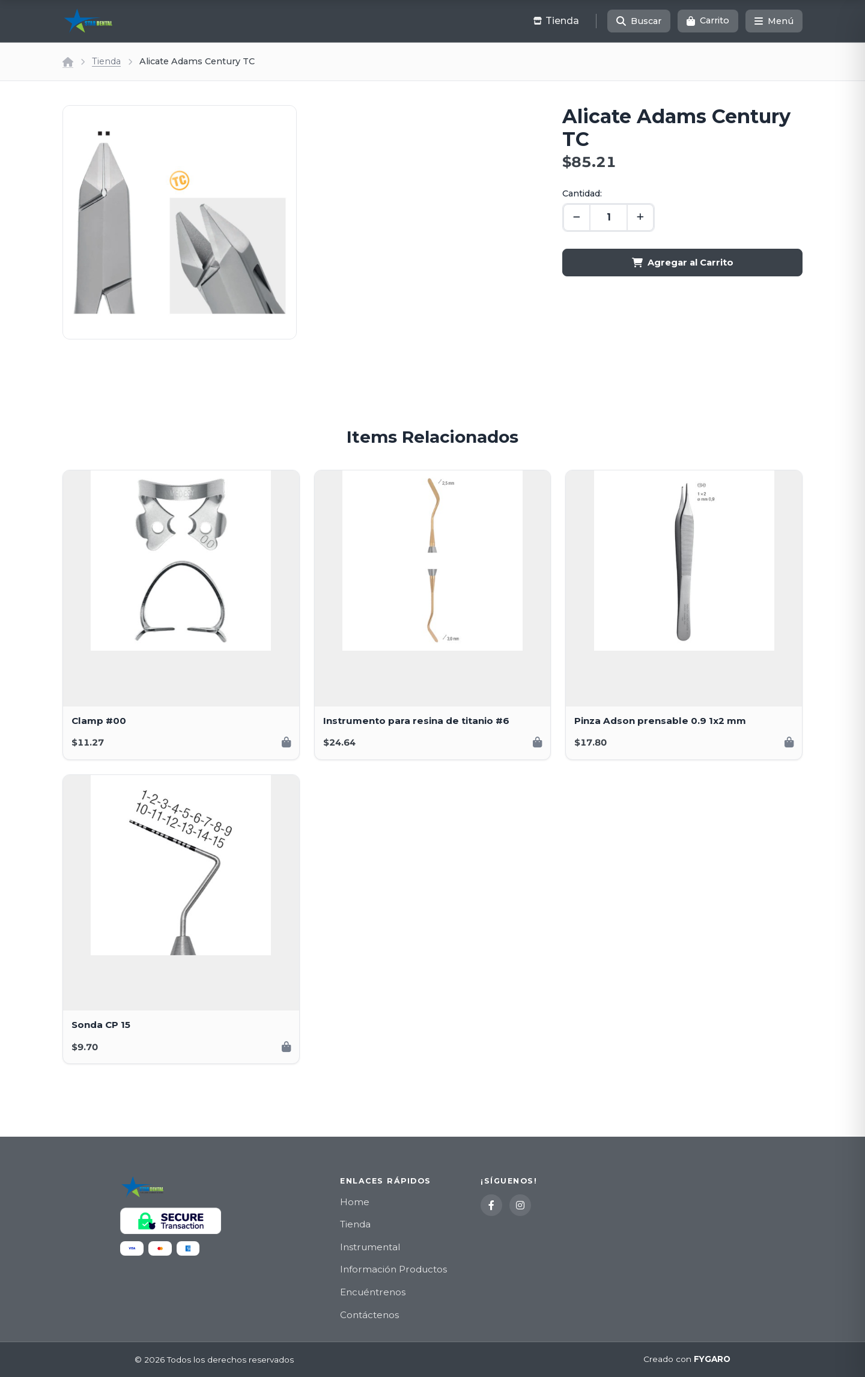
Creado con (686, 1359)
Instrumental (370, 1247)
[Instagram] (520, 1205)
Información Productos (393, 1269)
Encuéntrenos (372, 1292)
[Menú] (774, 21)
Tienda (106, 61)
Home (354, 1202)
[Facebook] (491, 1205)
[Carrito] (708, 21)
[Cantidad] (608, 217)
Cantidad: (582, 193)
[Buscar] (638, 21)
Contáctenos (369, 1315)
